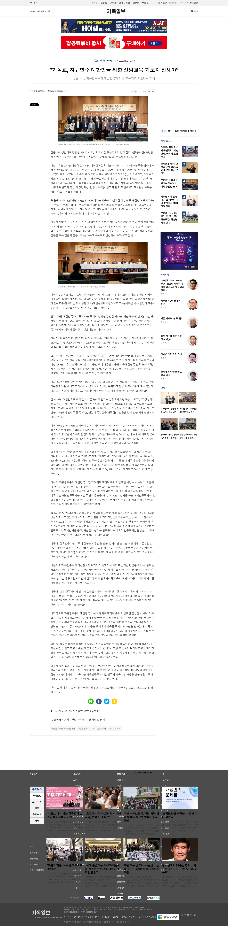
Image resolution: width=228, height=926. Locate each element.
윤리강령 (150, 916)
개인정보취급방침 (111, 916)
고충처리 (140, 916)
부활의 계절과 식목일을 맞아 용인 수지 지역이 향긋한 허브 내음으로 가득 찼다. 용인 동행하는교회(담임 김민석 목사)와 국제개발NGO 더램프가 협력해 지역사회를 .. (64, 878)
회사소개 (67, 916)
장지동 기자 (43, 91)
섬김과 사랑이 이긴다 (171, 354)
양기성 (163, 293)
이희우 (163, 307)
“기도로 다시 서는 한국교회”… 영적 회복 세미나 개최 (64, 815)
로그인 (195, 3)
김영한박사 (84, 728)
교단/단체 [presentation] (36, 801)
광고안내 (77, 916)
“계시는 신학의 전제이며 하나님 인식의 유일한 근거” (169, 183)
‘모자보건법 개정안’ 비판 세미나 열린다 (179, 815)
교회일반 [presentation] (37, 795)
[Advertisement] (179, 108)
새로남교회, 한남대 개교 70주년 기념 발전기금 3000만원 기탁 (169, 201)
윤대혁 (104, 3)
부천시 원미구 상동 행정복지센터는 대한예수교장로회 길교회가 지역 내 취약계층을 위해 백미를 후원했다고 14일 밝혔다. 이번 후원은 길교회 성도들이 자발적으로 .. (140, 883)
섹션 (34, 3)
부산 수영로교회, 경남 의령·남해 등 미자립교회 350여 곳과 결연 (141, 817)
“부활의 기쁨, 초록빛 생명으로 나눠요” (64, 867)
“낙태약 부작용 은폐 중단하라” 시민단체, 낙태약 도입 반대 (169, 152)
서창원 (163, 343)
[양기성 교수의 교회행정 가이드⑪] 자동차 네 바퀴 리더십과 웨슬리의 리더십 (172, 285)
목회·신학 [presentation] (36, 814)
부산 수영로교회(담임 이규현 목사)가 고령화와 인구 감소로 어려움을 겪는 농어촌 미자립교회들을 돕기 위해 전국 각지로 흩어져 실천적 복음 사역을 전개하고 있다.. (141, 829)
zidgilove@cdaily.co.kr (58, 91)
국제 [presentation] (37, 820)
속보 (163, 131)
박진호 (163, 378)
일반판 (174, 3)
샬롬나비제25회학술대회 (64, 728)
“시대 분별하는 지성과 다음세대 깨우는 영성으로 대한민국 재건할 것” (102, 869)
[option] (170, 403)
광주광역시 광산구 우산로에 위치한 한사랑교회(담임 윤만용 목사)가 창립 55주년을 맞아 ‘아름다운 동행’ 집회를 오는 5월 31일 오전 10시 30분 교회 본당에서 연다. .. (180, 881)
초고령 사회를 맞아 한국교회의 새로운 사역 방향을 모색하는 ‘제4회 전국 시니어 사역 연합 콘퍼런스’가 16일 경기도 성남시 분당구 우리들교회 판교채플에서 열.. (102, 826)
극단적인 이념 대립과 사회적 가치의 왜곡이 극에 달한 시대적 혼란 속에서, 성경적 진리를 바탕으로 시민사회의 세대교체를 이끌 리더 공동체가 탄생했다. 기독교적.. (102, 881)
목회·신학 (99, 60)
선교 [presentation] (37, 808)
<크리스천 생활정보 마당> (143, 772)
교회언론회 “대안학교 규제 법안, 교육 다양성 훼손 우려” (169, 168)
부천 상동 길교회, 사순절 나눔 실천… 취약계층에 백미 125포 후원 (141, 869)
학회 (109, 60)
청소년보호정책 (127, 916)
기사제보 (97, 916)
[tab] (37, 796)
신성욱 (163, 357)
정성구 (163, 322)
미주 (181, 3)
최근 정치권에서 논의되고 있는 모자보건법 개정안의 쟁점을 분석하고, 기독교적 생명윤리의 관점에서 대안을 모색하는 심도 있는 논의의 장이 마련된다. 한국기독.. (180, 826)
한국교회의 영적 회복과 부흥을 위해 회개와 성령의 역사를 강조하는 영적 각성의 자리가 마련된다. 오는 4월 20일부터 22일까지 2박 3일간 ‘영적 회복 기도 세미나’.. (64, 826)
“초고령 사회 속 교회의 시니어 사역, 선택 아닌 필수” (103, 815)
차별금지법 (124, 3)
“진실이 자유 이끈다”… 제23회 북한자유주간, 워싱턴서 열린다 (169, 217)
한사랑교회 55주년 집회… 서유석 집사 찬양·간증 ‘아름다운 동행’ (179, 869)
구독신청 (188, 3)
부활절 (145, 3)
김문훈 (136, 3)
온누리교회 (115, 728)
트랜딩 (94, 3)
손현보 (113, 3)
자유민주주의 (100, 728)
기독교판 (164, 3)
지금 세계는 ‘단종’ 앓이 (172, 318)
